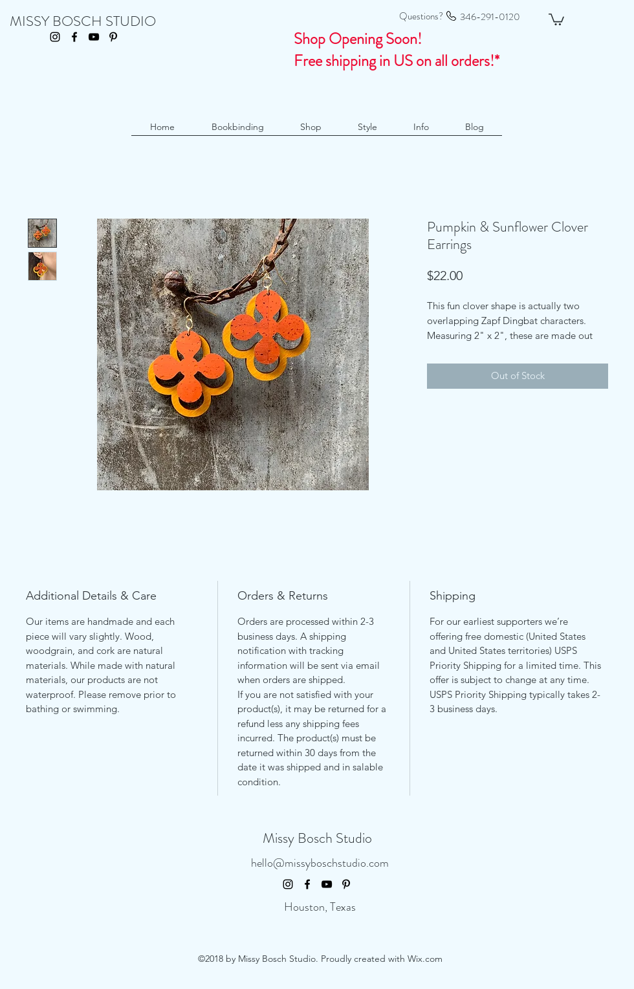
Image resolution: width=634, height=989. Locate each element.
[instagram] (55, 36)
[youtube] (93, 36)
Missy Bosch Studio (317, 838)
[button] (556, 18)
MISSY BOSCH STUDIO (83, 21)
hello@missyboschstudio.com (320, 862)
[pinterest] (113, 36)
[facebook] (74, 36)
